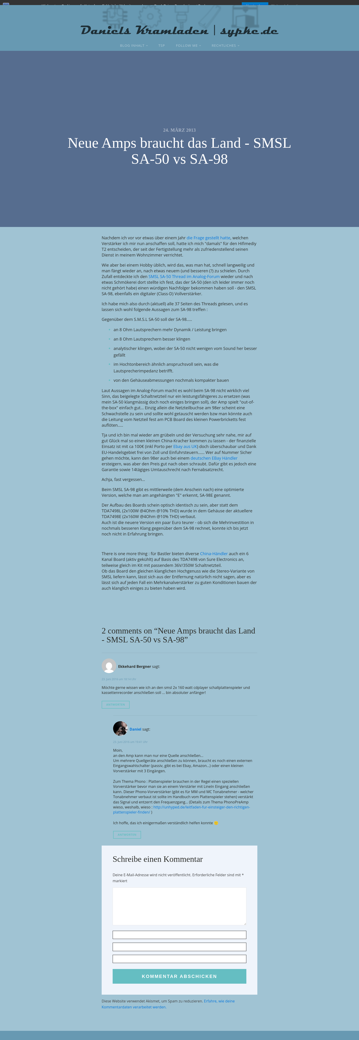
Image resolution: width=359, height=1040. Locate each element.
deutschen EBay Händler (213, 458)
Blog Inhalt (132, 45)
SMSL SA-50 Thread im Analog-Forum (184, 276)
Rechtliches (224, 45)
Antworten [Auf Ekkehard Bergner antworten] (115, 705)
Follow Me (187, 45)
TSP (161, 45)
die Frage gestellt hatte (208, 237)
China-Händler (214, 553)
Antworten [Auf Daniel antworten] (127, 835)
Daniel (135, 729)
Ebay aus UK (185, 446)
